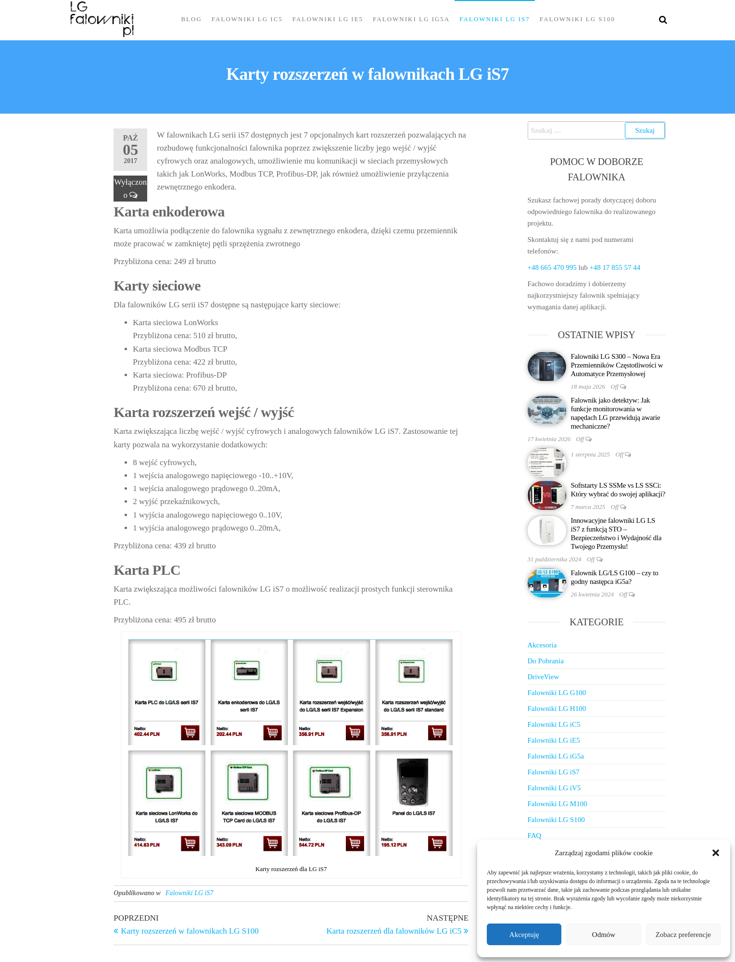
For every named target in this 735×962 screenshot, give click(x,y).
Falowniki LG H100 (557, 708)
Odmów (603, 934)
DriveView (543, 677)
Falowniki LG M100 (557, 804)
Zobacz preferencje (683, 934)
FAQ (535, 835)
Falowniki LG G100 (557, 692)
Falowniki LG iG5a (411, 19)
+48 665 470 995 (552, 267)
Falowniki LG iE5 (327, 19)
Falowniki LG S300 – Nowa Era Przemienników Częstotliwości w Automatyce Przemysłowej (617, 365)
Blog (191, 19)
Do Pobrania (546, 661)
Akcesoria (542, 645)
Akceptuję (524, 934)
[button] (716, 853)
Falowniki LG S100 (577, 19)
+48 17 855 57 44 (614, 267)
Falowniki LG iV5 (554, 788)
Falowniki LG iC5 (247, 19)
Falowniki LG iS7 (494, 19)
